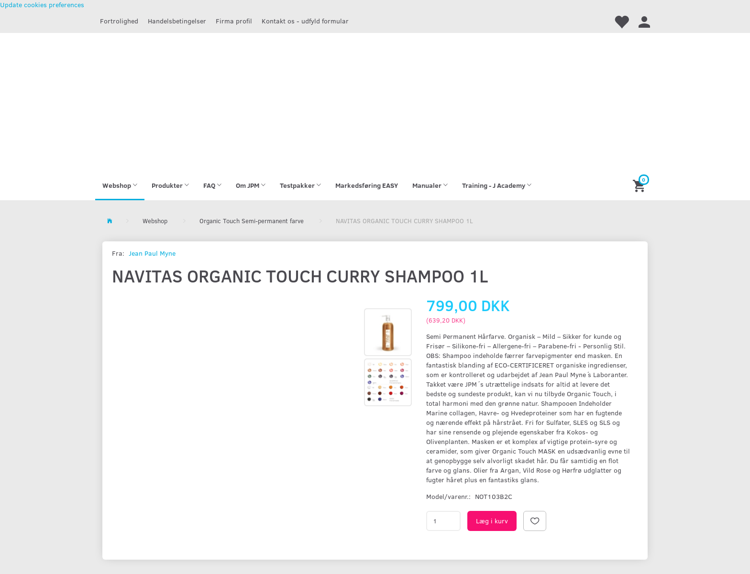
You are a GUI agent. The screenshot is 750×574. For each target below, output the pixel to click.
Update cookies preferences (42, 4)
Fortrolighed (119, 20)
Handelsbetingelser (177, 20)
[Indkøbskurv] (640, 185)
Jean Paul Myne (152, 253)
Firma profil (234, 20)
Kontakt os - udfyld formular (305, 20)
